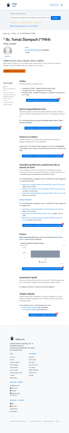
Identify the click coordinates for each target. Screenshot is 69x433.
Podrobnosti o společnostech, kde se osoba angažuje (43, 225)
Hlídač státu (6, 33)
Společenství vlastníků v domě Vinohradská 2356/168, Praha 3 (41, 218)
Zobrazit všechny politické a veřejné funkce (43, 100)
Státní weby (13, 378)
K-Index (12, 375)
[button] (14, 71)
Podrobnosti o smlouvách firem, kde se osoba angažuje (43, 156)
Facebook (13, 388)
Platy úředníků (14, 365)
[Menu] (61, 5)
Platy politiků (14, 367)
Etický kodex (32, 359)
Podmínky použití (49, 421)
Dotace (5, 100)
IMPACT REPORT (34, 370)
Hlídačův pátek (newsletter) (15, 394)
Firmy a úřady (14, 370)
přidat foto (8, 56)
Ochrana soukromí (36, 421)
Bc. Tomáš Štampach (33, 50)
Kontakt (31, 375)
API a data (32, 362)
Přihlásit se (54, 5)
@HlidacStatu (14, 385)
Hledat (55, 18)
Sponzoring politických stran (9, 89)
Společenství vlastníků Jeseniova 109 (33, 213)
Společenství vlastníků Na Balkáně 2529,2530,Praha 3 (39, 209)
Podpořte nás (33, 373)
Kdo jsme (31, 357)
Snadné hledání (32, 26)
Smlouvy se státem (8, 92)
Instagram (13, 411)
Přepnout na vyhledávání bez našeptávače (26, 22)
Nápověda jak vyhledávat (18, 26)
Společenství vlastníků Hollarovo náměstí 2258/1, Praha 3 (40, 193)
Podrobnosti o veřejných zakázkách (43, 315)
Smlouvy (12, 357)
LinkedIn (13, 391)
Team (57, 421)
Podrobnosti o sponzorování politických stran (43, 128)
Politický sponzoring (16, 373)
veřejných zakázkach (30, 307)
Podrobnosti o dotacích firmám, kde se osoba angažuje (43, 268)
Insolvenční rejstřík (8, 102)
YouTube (13, 406)
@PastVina (14, 409)
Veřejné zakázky (7, 104)
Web (12, 403)
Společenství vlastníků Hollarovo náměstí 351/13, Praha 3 (39, 184)
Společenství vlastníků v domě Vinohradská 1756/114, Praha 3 (41, 189)
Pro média (32, 367)
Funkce (6, 86)
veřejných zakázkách (30, 309)
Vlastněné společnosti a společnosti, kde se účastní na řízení (9, 96)
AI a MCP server (33, 365)
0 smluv (60, 184)
